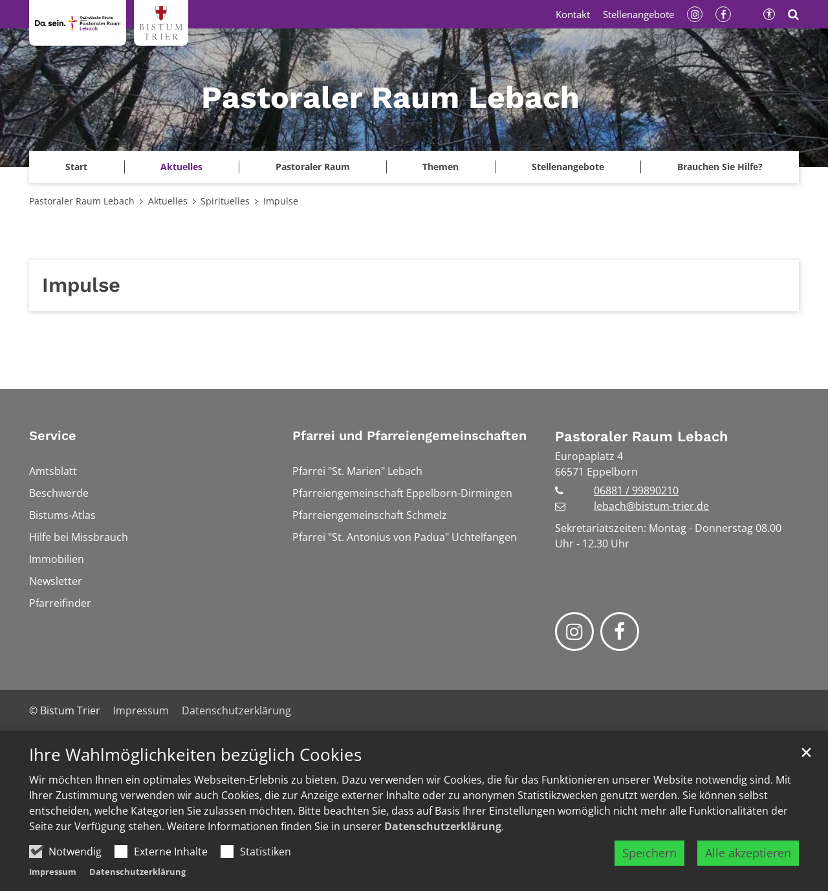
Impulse (280, 201)
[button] (76, 167)
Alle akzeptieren (748, 853)
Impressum (52, 871)
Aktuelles (168, 201)
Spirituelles (225, 201)
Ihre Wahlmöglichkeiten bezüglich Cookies (195, 754)
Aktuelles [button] (181, 166)
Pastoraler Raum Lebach (82, 201)
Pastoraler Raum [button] (313, 166)
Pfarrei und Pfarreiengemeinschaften (409, 435)
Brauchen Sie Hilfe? (720, 166)
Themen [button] (440, 166)
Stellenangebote (568, 166)
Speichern (649, 853)
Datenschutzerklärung (442, 826)
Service (52, 435)
